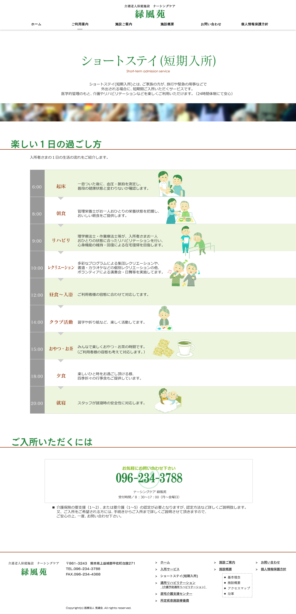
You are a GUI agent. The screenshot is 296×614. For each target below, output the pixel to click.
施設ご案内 (123, 28)
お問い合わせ (211, 28)
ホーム (36, 28)
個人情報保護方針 (254, 28)
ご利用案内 (80, 28)
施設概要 (167, 28)
